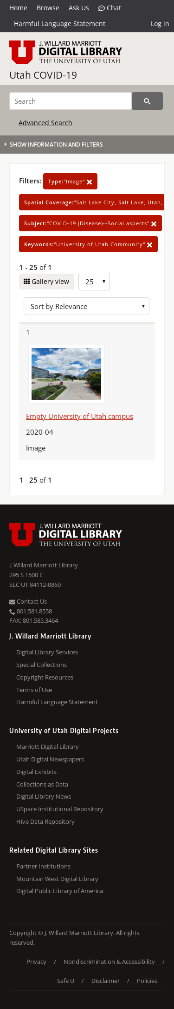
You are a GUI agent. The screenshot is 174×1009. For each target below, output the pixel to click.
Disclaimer (105, 980)
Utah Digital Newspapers (50, 759)
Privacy (36, 961)
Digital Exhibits (36, 771)
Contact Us (28, 601)
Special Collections (41, 664)
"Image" (70, 181)
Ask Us (79, 7)
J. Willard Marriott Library (43, 565)
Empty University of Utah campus (79, 416)
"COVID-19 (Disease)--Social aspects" (90, 223)
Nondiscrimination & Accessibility (109, 961)
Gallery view (49, 281)
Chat (109, 8)
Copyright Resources (44, 677)
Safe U (65, 980)
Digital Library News (43, 796)
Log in (160, 23)
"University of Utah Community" (88, 244)
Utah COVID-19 (43, 74)
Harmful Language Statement (59, 23)
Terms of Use (34, 690)
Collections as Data (42, 784)
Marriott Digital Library (47, 746)
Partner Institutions (43, 866)
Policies (147, 980)
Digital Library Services (47, 652)
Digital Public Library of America (59, 891)
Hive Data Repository (45, 821)
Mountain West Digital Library (57, 878)
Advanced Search (45, 122)
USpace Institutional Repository (59, 809)
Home (18, 7)
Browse (48, 7)
